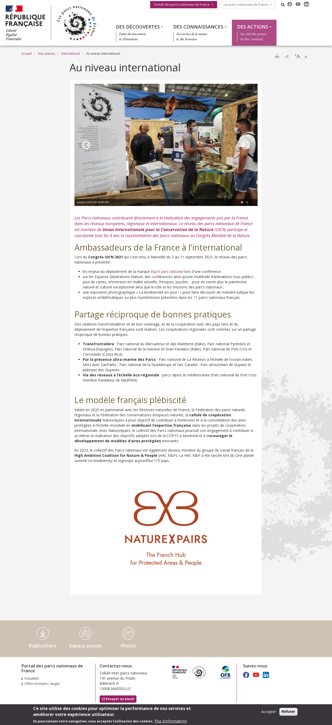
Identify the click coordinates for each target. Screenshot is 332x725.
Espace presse (85, 646)
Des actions (252, 27)
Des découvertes (138, 27)
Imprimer (277, 56)
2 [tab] (247, 202)
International (70, 53)
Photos (128, 646)
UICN (220, 229)
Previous (86, 145)
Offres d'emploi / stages (42, 683)
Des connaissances (198, 27)
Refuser (288, 712)
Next (246, 145)
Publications (43, 646)
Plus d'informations (171, 721)
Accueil (26, 53)
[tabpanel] (166, 145)
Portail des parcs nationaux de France (182, 4)
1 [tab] (242, 202)
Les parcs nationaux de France (246, 4)
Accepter (268, 711)
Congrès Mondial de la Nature (223, 235)
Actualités (31, 678)
